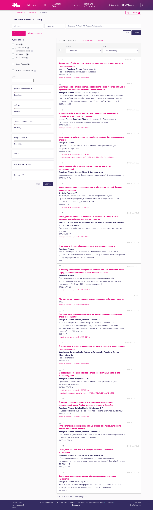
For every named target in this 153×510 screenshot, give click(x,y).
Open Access (23, 64)
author (18, 105)
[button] (141, 5)
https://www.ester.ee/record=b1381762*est (74, 390)
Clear (127, 33)
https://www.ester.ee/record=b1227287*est (74, 417)
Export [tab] (100, 40)
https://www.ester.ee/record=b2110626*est (74, 128)
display (68, 47)
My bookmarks (133, 13)
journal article (22, 47)
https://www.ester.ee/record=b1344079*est (74, 305)
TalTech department (23, 121)
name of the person (23, 164)
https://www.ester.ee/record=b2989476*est (74, 337)
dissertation (22, 57)
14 (63, 399)
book (19, 44)
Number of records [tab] (67, 40)
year (13, 77)
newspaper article (24, 51)
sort (104, 47)
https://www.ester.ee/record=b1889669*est (74, 78)
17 (63, 473)
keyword (19, 175)
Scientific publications (26, 70)
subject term (20, 137)
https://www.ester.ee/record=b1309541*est (74, 154)
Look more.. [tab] (87, 40)
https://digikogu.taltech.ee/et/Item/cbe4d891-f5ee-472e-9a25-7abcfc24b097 (86, 393)
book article (22, 54)
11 (63, 311)
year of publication (23, 89)
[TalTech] (16, 5)
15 (63, 422)
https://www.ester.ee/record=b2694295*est (74, 290)
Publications (32, 12)
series (18, 154)
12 (63, 343)
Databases (20, 12)
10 (63, 296)
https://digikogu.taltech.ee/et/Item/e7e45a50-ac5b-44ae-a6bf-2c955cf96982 (87, 157)
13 (63, 369)
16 (63, 446)
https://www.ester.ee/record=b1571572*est (74, 207)
